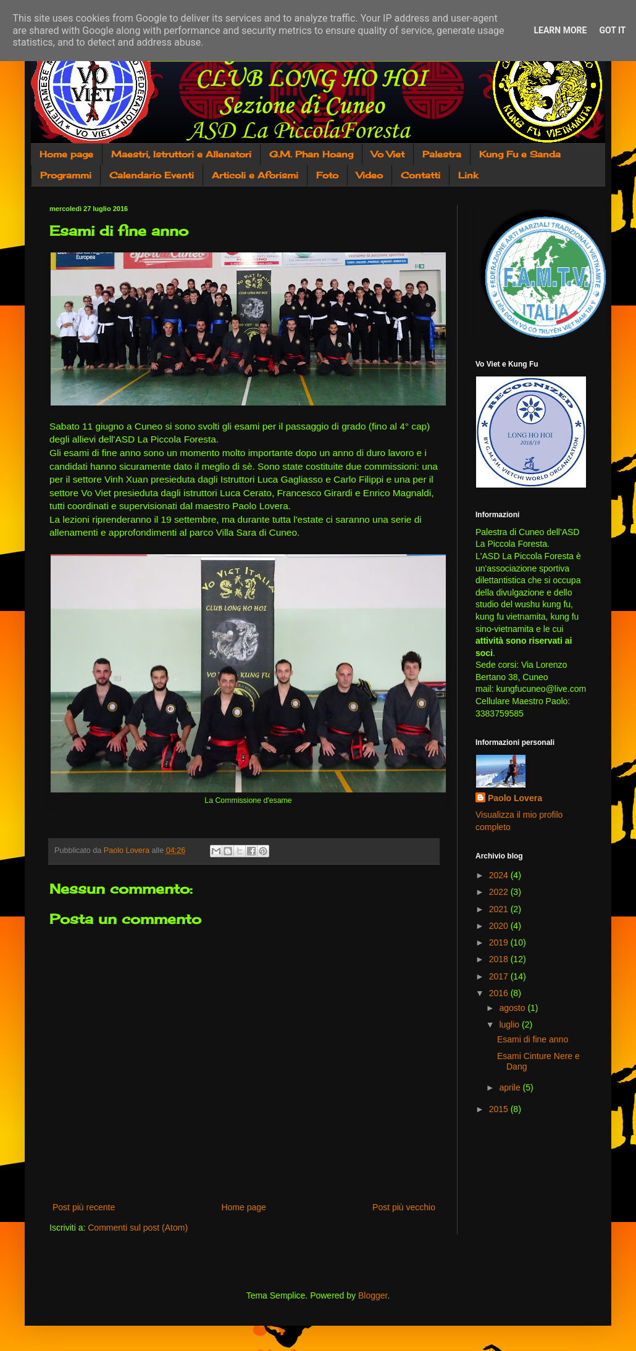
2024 (500, 875)
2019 (500, 942)
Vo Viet (387, 154)
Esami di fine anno (532, 1039)
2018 (500, 959)
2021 (500, 909)
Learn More (560, 30)
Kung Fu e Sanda (520, 154)
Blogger (372, 1295)
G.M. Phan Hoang (311, 154)
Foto (327, 175)
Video (369, 175)
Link (468, 175)
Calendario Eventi (151, 175)
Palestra (441, 154)
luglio (510, 1024)
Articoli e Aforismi (255, 175)
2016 (500, 993)
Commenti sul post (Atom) (138, 1228)
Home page (66, 154)
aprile (510, 1087)
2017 (500, 976)
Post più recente (83, 1207)
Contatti (420, 175)
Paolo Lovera (515, 798)
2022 (500, 892)
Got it (612, 30)
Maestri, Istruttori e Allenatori (181, 154)
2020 (500, 926)
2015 (500, 1109)
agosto (513, 1008)
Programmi (65, 175)
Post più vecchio (403, 1207)
